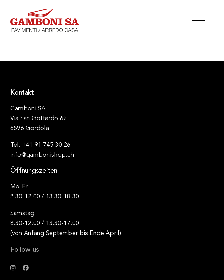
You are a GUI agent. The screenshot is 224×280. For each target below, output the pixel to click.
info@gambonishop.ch (42, 155)
